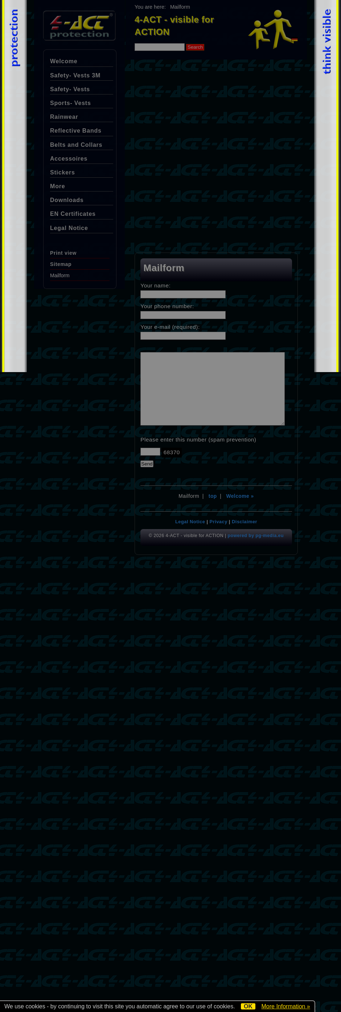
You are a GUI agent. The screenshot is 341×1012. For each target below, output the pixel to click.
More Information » (285, 1006)
